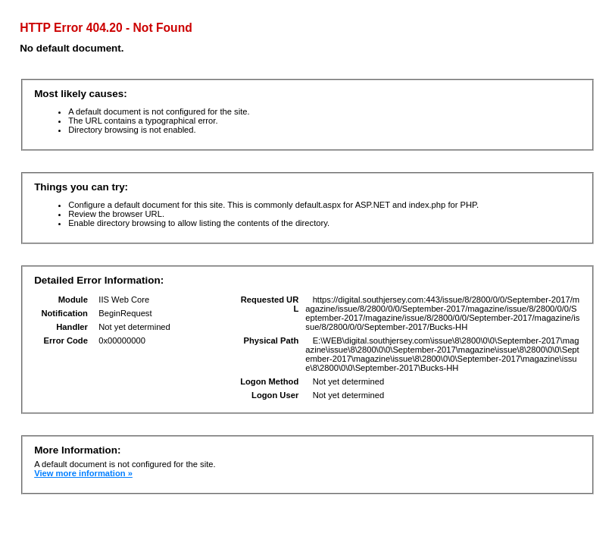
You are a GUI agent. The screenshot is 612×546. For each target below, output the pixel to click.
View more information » (83, 473)
